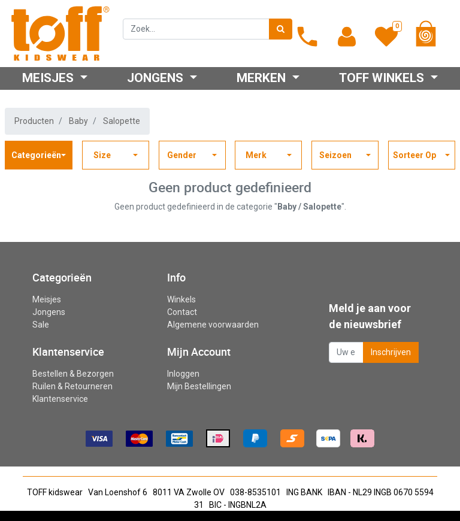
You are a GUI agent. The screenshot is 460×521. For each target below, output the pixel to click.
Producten (34, 121)
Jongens (48, 312)
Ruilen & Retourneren (72, 386)
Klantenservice (60, 399)
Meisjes (46, 299)
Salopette (121, 121)
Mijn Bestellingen (199, 386)
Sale (40, 324)
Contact (182, 312)
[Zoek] (280, 29)
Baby (78, 121)
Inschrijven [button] (391, 352)
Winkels (181, 299)
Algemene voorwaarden (213, 324)
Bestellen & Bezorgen (73, 373)
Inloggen (183, 373)
